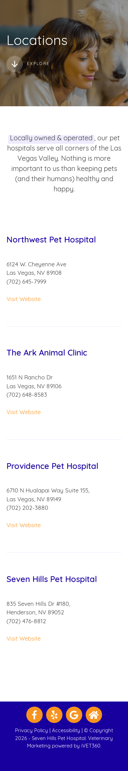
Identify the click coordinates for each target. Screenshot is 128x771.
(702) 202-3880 (27, 508)
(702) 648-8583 (26, 395)
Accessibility (66, 731)
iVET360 (90, 746)
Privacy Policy (31, 731)
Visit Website (23, 299)
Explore (28, 64)
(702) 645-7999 (26, 282)
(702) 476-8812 (26, 622)
